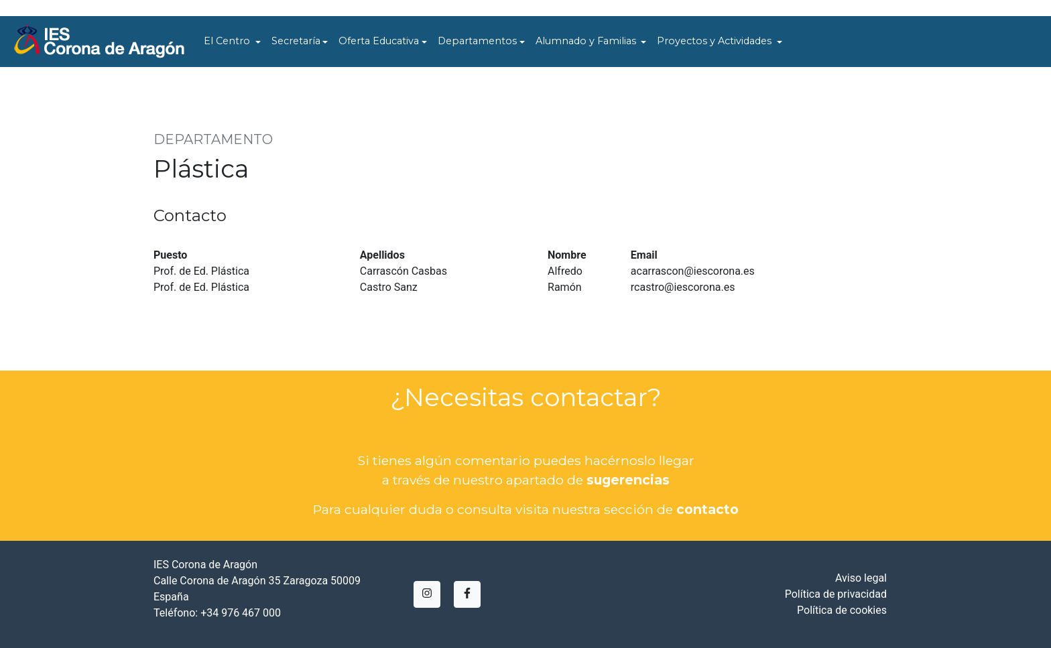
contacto (707, 509)
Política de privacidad (836, 594)
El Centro (228, 41)
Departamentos (477, 41)
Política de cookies (842, 610)
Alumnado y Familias (587, 41)
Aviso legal (861, 578)
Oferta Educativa (378, 41)
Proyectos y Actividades (715, 41)
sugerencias (628, 480)
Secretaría (295, 41)
